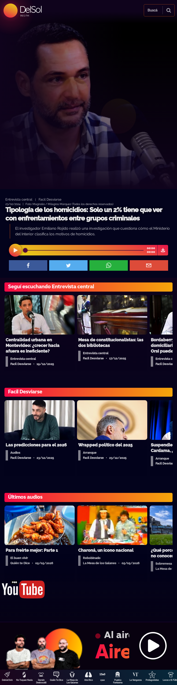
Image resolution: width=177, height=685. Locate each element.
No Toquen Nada (24, 680)
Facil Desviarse (50, 199)
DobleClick (7, 680)
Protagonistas (152, 680)
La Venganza (135, 680)
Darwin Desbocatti (41, 681)
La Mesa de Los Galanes (72, 681)
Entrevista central (18, 199)
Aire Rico (88, 680)
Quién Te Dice (56, 680)
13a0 (102, 680)
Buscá (152, 10)
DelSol (30, 9)
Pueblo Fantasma (117, 681)
